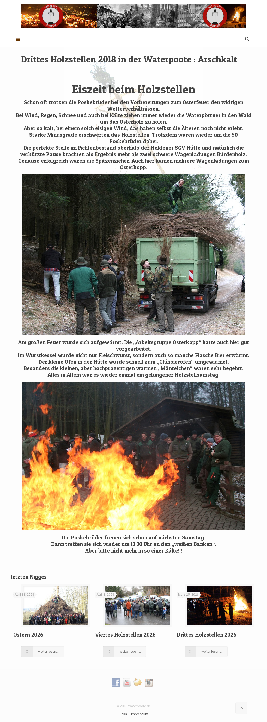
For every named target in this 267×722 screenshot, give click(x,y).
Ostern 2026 (28, 634)
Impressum (139, 714)
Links (123, 714)
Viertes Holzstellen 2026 (125, 634)
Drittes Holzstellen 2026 (206, 634)
